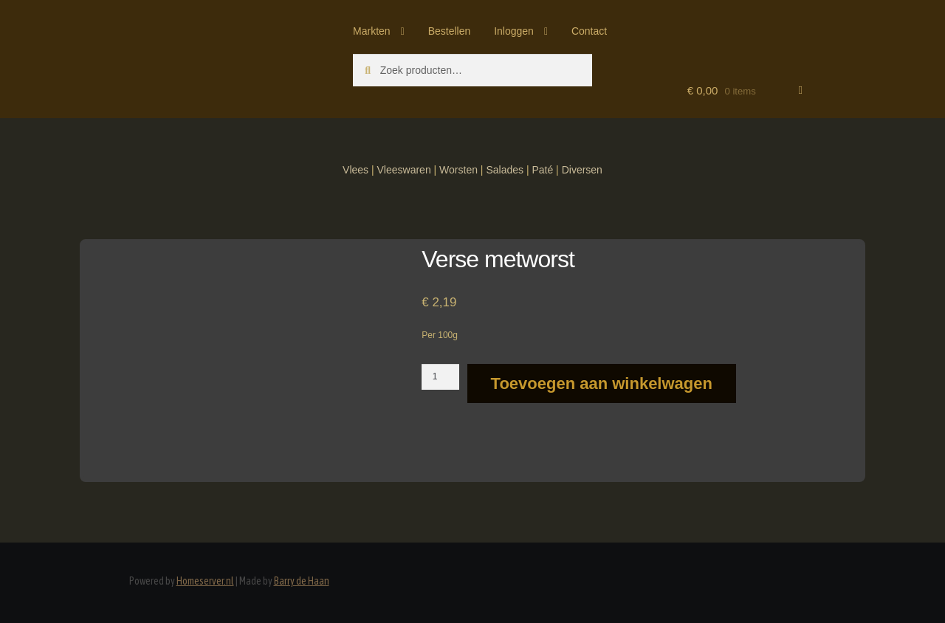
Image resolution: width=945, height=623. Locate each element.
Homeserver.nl (205, 581)
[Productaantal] (440, 376)
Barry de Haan (301, 581)
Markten (372, 31)
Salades (504, 170)
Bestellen (449, 31)
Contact (589, 31)
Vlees (355, 170)
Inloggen (514, 31)
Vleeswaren (404, 170)
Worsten (458, 170)
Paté (542, 170)
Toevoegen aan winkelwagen (601, 383)
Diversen (582, 170)
